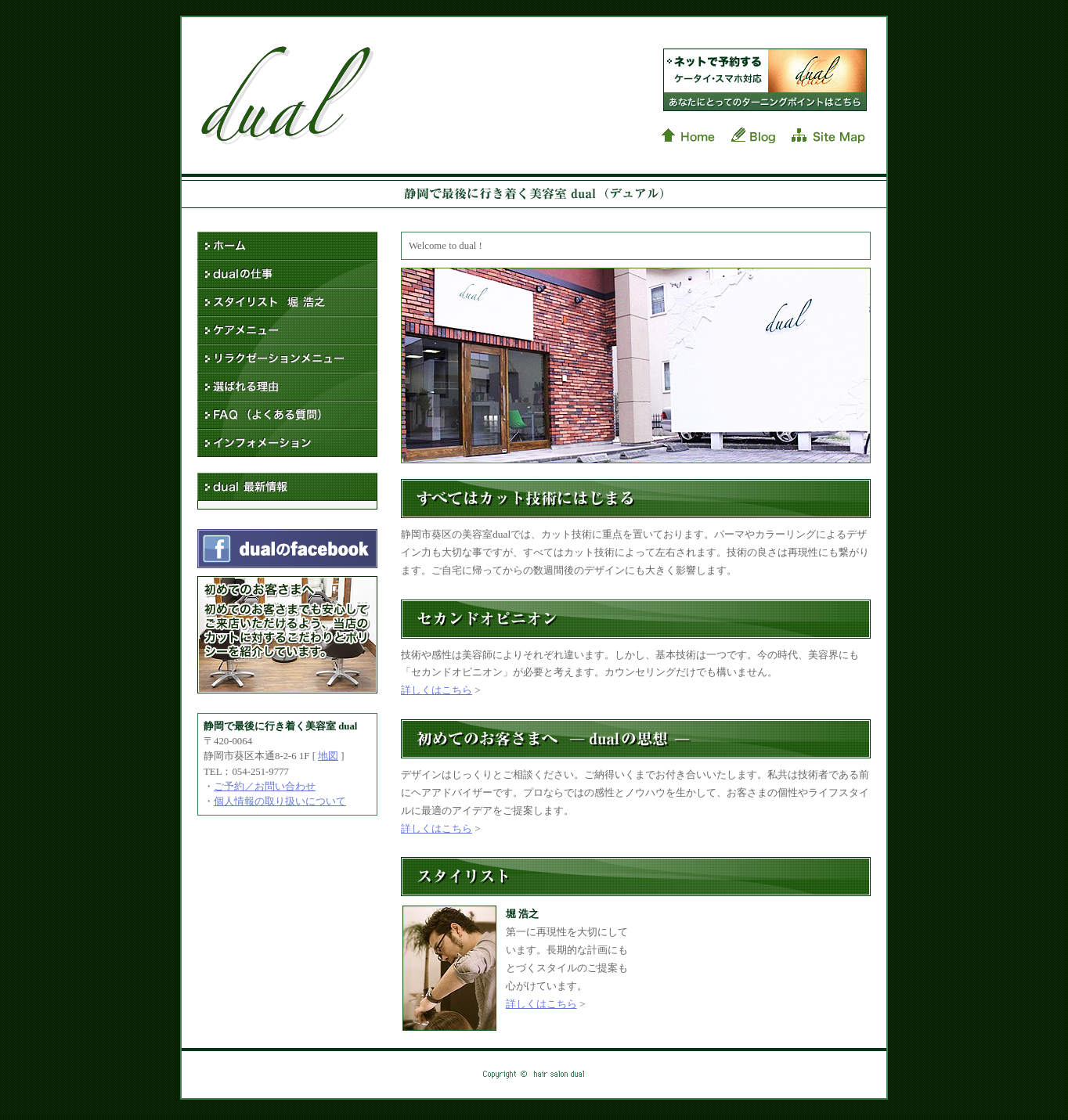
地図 (328, 756)
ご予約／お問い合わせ (265, 786)
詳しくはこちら (436, 690)
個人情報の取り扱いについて (280, 801)
